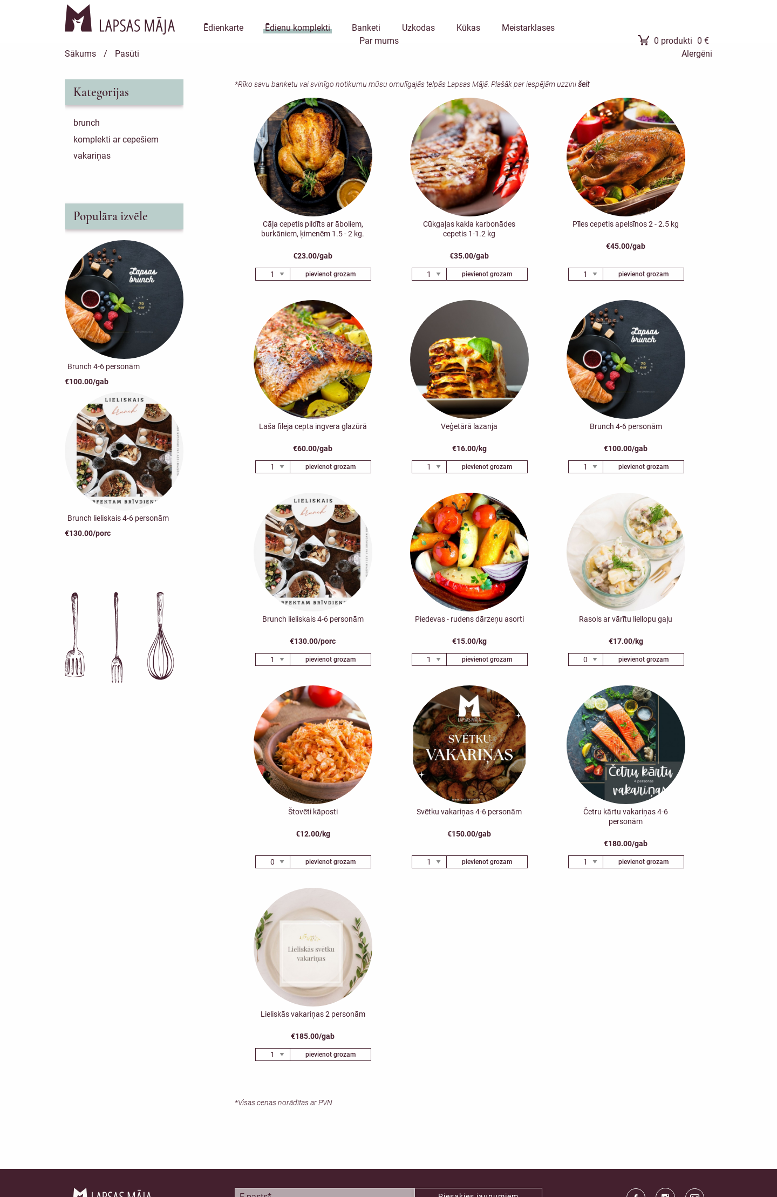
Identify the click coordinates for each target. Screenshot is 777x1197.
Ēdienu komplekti (297, 28)
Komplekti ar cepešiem (116, 139)
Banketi (366, 28)
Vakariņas (92, 156)
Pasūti (127, 54)
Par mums (379, 41)
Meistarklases (528, 28)
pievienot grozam (330, 274)
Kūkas (468, 28)
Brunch (86, 123)
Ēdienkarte (223, 28)
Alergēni (696, 54)
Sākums (80, 54)
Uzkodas (418, 28)
